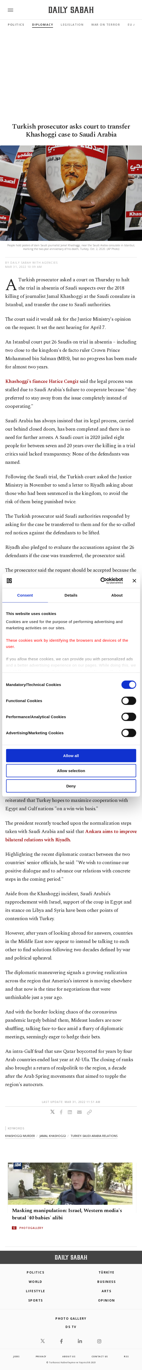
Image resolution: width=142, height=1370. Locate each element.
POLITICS (35, 1272)
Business (106, 1282)
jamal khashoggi (53, 1136)
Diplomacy (42, 24)
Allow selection (71, 770)
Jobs (16, 1356)
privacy (41, 1356)
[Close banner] (134, 581)
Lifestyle (35, 1291)
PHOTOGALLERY (31, 1228)
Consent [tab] (25, 595)
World (35, 1282)
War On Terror (105, 24)
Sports (35, 1300)
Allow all (71, 755)
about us (68, 1356)
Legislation (72, 24)
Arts (106, 1291)
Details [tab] (71, 595)
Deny (71, 786)
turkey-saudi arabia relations (94, 1136)
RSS (126, 1356)
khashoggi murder (20, 1136)
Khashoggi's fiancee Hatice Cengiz (41, 381)
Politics (16, 24)
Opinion (106, 1300)
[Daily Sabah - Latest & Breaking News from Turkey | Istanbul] (71, 10)
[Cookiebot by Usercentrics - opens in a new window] (100, 580)
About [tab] (117, 595)
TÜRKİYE (107, 1272)
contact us (100, 1356)
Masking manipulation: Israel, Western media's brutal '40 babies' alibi (67, 1214)
